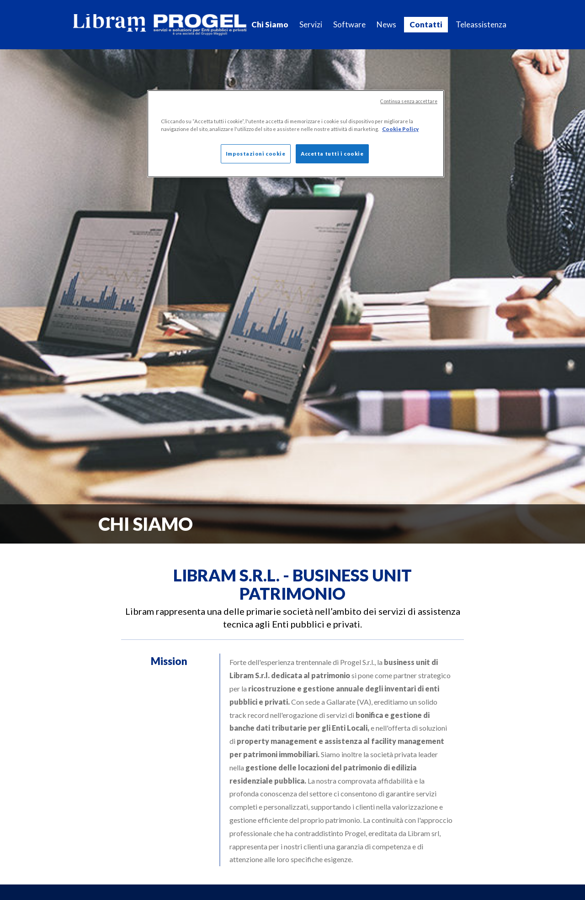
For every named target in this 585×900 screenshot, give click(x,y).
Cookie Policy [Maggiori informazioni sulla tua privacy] (400, 129)
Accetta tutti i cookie (332, 154)
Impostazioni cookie (256, 154)
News (386, 24)
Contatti (426, 24)
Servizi (310, 24)
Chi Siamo (269, 24)
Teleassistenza (481, 24)
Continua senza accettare (408, 101)
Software (349, 24)
